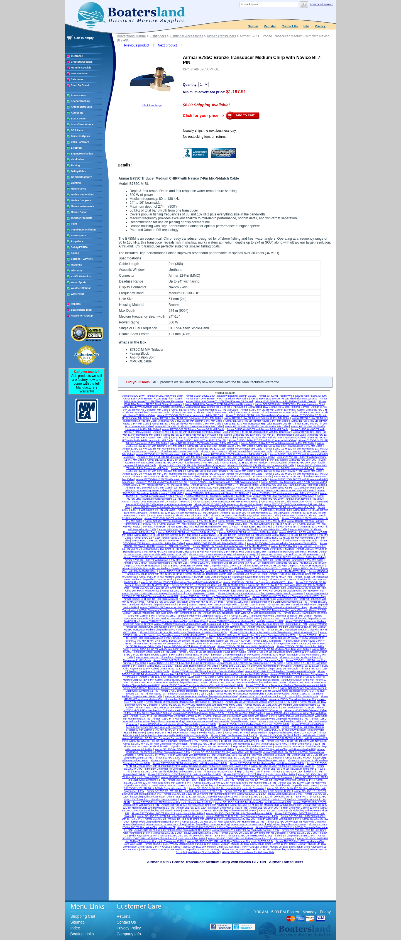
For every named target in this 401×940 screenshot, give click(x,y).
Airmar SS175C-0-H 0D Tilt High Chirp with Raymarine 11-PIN (224, 743)
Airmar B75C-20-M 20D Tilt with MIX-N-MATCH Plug (215, 543)
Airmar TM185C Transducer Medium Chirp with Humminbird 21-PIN (269, 624)
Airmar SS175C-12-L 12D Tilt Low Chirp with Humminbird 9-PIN (199, 793)
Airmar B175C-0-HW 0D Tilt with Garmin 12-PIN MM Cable (257, 418)
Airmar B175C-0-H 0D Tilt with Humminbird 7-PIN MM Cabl (190, 415)
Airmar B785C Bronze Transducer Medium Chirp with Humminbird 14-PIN (202, 685)
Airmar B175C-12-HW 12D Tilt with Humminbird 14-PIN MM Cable (277, 443)
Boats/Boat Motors (82, 124)
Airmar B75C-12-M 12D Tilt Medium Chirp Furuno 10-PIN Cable (262, 668)
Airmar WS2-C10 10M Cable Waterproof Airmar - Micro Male (227, 504)
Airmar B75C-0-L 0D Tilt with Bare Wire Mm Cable (287, 507)
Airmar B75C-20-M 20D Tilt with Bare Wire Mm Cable (178, 515)
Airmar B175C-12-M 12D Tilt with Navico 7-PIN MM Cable (235, 454)
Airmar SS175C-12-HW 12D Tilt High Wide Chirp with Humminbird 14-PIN (235, 782)
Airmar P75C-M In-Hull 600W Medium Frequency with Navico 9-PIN (184, 732)
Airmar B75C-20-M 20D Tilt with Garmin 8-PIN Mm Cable (247, 518)
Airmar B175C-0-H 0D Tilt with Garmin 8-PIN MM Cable (202, 412)
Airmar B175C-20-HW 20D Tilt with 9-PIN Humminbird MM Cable (159, 473)
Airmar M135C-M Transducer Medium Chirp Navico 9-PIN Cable (231, 699)
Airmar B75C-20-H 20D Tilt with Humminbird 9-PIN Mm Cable (289, 560)
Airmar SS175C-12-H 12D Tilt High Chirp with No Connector (259, 777)
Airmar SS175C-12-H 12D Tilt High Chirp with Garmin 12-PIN (167, 771)
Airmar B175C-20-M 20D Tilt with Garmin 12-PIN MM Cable (166, 476)
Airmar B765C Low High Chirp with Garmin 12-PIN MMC (157, 487)
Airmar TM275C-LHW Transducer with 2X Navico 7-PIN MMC (156, 501)
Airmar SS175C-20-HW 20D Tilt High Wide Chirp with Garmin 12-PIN (183, 819)
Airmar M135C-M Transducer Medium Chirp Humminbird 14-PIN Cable (278, 696)
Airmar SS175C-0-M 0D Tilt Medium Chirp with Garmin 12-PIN (250, 760)
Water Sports (79, 282)
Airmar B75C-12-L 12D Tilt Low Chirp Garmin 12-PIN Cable (250, 663)
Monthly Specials (81, 67)
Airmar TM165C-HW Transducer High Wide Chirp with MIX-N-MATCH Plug (265, 607)
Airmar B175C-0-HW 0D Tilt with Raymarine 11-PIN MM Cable (186, 418)
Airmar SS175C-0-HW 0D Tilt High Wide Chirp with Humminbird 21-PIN (194, 749)
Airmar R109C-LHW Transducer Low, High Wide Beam (152, 395)
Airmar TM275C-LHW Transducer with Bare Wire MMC (283, 496)
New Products (79, 73)
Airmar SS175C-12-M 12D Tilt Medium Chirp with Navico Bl (195, 805)
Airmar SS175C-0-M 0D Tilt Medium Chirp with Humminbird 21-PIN (267, 763)
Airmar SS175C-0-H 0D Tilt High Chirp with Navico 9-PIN (232, 741)
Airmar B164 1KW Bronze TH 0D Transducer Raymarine (217, 398)
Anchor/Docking (81, 101)
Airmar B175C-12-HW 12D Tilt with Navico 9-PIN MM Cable (220, 446)
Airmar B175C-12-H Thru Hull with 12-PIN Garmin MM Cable (197, 434)
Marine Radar (79, 212)
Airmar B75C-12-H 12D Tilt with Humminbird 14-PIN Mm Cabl (235, 535)
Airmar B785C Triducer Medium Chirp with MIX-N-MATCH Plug (271, 571)
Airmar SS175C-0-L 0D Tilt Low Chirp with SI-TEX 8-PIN (182, 760)
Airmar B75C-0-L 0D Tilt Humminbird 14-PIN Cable (245, 646)
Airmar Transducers (221, 36)
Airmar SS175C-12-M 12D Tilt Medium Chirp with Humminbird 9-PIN (253, 802)
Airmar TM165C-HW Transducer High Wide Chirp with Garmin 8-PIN (227, 604)
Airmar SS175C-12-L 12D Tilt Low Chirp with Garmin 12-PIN (257, 791)
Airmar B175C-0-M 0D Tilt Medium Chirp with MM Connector (257, 432)
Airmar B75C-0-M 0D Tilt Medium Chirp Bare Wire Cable (278, 649)
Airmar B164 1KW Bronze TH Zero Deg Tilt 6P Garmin (153, 398)
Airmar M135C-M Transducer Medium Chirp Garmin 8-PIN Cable (201, 696)
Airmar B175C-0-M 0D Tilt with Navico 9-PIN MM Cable (257, 429)
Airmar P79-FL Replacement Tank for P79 (234, 735)
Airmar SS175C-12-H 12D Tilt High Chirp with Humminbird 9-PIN (259, 774)
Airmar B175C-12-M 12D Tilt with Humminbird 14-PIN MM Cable (236, 451)
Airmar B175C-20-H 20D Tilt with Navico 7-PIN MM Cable (254, 462)
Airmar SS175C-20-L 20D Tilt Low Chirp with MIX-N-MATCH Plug (198, 590)
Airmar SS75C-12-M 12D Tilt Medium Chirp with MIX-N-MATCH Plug (236, 599)
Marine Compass (81, 200)
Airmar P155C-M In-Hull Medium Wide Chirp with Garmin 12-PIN (166, 716)
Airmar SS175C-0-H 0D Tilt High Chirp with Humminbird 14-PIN (224, 738)
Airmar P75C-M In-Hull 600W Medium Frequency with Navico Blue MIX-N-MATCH (270, 732)
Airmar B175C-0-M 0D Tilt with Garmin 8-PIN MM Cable (193, 429)
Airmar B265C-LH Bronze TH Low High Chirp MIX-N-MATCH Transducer (283, 565)
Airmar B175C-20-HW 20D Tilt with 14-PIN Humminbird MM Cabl (278, 468)
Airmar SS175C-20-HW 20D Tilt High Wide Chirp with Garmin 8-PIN (262, 819)
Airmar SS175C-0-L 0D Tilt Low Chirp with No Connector (250, 757)
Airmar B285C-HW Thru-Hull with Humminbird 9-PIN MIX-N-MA (203, 526)
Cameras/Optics (80, 136)
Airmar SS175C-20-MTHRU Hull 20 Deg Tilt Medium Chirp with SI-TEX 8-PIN (230, 841)
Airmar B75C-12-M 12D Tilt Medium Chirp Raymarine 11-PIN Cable (254, 677)
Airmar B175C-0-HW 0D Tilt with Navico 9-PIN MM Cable (256, 420)
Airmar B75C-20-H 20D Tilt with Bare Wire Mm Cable (222, 540)
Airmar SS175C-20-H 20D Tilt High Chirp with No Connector (170, 816)
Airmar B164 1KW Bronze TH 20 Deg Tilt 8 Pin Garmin (285, 401)
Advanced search (321, 4)
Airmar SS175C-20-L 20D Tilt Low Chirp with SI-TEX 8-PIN (192, 835)
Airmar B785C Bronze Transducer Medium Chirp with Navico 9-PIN (160, 688)
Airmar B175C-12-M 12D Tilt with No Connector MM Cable (229, 448)
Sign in (253, 26)
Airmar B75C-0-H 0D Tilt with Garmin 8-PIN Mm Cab (187, 532)
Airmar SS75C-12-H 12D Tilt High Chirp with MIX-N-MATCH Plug (160, 599)
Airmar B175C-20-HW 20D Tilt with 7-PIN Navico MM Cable (289, 471)
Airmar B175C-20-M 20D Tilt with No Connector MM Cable (229, 473)
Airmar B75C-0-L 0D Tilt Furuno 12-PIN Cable (189, 646)
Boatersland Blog (81, 309)
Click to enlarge (152, 105)
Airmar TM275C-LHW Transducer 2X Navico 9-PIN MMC (291, 498)
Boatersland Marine (131, 36)
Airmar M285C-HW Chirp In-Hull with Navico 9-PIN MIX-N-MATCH (257, 549)
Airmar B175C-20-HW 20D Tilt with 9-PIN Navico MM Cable (220, 471)
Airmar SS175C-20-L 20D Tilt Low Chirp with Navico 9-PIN (185, 832)
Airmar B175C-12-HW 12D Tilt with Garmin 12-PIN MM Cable (204, 443)
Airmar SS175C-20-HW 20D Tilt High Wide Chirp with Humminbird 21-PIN (223, 821)
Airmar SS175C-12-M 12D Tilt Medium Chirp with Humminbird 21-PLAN (172, 802)
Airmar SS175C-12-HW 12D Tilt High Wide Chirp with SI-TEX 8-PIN (184, 791)
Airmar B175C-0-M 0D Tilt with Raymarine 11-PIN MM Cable (189, 426)
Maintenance (78, 188)
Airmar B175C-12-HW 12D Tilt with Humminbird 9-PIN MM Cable (159, 448)
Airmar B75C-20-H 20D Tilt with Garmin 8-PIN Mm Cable (293, 557)
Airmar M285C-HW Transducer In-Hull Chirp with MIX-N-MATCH (281, 551)
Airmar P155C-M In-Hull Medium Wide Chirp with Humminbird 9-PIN (270, 718)
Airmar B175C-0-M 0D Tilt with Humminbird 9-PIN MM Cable (187, 432)
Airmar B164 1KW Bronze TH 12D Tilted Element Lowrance (284, 398)
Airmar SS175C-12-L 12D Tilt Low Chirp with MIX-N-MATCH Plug (168, 587)
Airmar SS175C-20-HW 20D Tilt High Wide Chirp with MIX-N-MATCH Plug (187, 824)
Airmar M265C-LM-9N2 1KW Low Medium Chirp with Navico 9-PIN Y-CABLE (271, 707)
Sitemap (77, 922)
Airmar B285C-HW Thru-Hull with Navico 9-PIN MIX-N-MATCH (261, 523)
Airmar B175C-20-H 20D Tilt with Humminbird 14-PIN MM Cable (251, 459)
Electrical (76, 147)
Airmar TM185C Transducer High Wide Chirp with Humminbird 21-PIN (242, 613)
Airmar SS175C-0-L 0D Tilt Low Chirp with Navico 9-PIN (186, 757)
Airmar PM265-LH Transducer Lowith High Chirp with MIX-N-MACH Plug (251, 576)
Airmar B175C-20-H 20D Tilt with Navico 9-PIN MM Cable (187, 462)
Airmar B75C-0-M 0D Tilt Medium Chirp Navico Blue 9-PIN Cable (241, 657)
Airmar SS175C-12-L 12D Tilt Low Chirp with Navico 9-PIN (269, 793)
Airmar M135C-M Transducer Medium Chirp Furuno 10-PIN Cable (252, 693)
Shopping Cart (83, 916)
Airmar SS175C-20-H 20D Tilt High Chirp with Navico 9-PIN (239, 813)
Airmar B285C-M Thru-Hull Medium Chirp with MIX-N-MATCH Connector (250, 568)
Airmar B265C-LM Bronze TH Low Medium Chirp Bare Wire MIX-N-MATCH (225, 638)
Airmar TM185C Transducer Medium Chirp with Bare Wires (174, 621)
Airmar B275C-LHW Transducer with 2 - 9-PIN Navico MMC (156, 485)
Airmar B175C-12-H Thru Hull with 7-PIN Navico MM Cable (272, 437)
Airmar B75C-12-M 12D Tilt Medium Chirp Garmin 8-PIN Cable (280, 671)
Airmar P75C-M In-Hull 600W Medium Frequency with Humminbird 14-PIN (220, 729)
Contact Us (290, 26)
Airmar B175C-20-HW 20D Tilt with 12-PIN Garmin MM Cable (205, 468)
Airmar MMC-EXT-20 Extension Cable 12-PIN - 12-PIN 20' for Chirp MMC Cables (218, 713)
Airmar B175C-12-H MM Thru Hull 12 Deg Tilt (201, 440)
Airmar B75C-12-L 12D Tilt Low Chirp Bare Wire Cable (253, 660)
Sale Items (77, 79)
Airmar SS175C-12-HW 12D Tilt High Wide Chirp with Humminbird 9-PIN (199, 785)
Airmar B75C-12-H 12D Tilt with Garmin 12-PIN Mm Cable (166, 535)
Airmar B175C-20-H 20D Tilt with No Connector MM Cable (242, 457)
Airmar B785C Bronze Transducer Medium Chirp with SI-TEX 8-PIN (198, 690)
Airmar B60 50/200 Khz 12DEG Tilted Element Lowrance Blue (289, 404)
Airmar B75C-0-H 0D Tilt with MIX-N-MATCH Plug (229, 507)
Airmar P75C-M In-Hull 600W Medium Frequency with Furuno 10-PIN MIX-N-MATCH (232, 727)
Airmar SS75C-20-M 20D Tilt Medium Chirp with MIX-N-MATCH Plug (185, 601)
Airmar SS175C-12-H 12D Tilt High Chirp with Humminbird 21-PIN (184, 774)
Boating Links (82, 934)
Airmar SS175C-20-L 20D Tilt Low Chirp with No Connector (254, 832)
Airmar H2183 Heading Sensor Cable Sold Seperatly (154, 490)
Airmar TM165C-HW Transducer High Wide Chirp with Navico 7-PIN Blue (180, 607)
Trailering (76, 264)
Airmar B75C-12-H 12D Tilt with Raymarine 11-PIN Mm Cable (184, 512)
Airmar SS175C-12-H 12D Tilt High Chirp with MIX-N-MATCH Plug (208, 585)
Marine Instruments (82, 206)
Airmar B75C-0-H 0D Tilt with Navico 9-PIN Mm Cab (248, 532)
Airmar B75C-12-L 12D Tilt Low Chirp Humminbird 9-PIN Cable (256, 665)
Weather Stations (81, 288)
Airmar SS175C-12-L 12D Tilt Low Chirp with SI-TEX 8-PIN (273, 796)
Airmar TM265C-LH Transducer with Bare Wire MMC (285, 490)
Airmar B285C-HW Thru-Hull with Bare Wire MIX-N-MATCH (166, 507)
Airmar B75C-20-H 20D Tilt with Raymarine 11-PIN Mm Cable (255, 512)
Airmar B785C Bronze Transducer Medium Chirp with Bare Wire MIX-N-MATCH (208, 679)
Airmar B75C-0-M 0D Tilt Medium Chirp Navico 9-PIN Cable (169, 657)
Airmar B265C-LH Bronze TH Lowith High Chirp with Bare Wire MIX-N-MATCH (252, 635)
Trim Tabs (77, 270)
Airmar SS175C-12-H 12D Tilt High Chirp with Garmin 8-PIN (237, 771)
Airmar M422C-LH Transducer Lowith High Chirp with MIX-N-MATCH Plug (226, 574)
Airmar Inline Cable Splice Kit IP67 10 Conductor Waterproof (288, 487)
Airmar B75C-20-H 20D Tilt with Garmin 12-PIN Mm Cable (155, 557)
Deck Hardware (80, 142)
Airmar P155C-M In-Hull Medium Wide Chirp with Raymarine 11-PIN (178, 724)
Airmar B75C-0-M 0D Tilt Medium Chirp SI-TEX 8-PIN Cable (186, 660)
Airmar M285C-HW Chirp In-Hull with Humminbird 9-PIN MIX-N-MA (205, 551)
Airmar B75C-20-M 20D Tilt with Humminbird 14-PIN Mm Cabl (179, 518)
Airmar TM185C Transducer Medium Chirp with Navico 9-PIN (211, 626)
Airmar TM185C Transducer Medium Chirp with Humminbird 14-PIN (191, 624)
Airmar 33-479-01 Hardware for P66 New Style (248, 852)
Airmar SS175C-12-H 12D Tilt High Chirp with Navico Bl (192, 777)
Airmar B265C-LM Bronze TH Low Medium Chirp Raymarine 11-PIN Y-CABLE (266, 643)
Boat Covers (78, 118)
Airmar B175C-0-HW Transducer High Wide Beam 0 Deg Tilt (257, 423)
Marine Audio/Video (82, 194)
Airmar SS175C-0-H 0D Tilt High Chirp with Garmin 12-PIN (292, 735)
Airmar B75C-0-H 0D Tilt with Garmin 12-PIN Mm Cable (256, 529)
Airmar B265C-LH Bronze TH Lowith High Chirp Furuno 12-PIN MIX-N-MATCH (183, 632)
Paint (74, 223)
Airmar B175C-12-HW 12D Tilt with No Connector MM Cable (262, 440)
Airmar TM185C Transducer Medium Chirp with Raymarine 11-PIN (246, 621)
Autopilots (77, 112)
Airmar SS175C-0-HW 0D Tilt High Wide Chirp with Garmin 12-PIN (160, 746)
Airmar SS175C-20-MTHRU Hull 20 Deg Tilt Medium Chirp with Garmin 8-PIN (264, 849)
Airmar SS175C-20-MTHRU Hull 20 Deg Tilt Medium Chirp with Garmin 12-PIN (271, 835)
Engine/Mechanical (82, 153)
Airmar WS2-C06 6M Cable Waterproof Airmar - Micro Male (159, 504)
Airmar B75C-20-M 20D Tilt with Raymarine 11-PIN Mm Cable (245, 515)
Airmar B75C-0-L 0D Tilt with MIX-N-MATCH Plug (205, 510)
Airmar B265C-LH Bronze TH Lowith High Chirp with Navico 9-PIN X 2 (202, 565)
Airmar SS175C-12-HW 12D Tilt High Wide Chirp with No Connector (226, 788)
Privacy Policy (129, 928)
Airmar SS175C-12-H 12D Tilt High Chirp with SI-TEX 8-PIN (201, 780)
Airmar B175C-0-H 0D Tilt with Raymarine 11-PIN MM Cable (204, 409)
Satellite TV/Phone (82, 258)
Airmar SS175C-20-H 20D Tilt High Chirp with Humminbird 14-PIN (219, 810)
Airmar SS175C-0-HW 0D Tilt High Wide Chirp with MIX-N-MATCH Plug (181, 582)
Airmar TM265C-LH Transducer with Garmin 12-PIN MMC (217, 493)
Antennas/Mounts (81, 106)
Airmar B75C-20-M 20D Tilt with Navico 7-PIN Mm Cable (285, 540)
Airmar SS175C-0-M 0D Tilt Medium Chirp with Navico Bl (282, 766)
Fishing (75, 165)
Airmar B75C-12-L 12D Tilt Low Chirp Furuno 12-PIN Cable (182, 663)
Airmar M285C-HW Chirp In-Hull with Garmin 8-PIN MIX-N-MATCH (180, 549)
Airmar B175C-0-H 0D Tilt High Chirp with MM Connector (257, 415)
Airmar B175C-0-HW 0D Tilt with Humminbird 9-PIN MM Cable (186, 423)
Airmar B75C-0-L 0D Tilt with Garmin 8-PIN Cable (159, 649)
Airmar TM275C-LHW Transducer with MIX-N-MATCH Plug (225, 501)
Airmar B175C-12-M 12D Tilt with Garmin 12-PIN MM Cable (165, 451)
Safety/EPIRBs (79, 247)
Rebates (76, 304)
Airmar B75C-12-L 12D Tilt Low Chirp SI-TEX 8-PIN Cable (192, 668)
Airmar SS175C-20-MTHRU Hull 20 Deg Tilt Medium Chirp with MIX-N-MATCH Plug (168, 593)
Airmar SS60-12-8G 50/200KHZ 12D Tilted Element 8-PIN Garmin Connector (260, 593)
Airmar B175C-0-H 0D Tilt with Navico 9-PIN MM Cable (266, 412)
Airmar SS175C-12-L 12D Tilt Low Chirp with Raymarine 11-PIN (202, 796)
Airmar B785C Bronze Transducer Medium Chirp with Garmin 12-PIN (247, 682)
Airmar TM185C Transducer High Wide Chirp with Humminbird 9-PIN (222, 618)
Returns (123, 916)
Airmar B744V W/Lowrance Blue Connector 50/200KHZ (153, 407)
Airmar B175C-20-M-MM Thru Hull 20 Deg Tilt (161, 482)
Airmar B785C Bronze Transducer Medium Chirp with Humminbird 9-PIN (286, 685)
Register (270, 26)
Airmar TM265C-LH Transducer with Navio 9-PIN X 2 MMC (284, 493)
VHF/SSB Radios (81, 276)
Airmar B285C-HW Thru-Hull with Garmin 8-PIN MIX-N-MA (191, 523)
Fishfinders (78, 159)
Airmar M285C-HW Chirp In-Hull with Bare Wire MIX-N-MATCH (282, 543)
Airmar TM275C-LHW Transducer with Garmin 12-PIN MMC (223, 498)
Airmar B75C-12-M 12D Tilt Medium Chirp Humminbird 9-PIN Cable (230, 674)
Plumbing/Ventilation (83, 229)
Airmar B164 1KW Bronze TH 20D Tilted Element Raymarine (218, 404)
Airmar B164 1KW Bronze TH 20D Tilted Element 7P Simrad (219, 401)
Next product (170, 45)
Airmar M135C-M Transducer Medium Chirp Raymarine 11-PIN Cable (184, 702)
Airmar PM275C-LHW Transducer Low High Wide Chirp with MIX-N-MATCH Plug (222, 579)
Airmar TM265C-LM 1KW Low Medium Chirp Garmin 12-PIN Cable (258, 844)
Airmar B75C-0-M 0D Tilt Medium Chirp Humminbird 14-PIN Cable (222, 654)
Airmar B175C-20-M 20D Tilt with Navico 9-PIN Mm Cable (168, 479)
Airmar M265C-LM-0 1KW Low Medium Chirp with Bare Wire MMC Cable (201, 704)
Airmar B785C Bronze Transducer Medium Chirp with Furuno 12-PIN (169, 682)
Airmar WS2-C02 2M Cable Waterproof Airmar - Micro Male (294, 501)
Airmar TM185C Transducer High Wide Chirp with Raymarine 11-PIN (213, 610)
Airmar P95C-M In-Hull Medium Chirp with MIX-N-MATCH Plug (174, 576)
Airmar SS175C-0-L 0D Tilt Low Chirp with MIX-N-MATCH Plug (258, 582)
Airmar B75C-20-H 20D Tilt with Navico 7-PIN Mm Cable (221, 560)
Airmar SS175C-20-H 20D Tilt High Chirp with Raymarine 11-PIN (242, 816)
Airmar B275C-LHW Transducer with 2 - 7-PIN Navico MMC (224, 485)
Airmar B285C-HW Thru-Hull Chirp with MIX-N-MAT (269, 526)
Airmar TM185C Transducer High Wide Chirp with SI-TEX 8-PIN (266, 615)
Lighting (76, 182)
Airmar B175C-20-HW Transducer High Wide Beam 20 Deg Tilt (224, 554)
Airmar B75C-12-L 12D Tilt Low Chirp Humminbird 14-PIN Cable (182, 665)
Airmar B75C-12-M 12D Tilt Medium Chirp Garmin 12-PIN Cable (207, 671)
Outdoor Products (81, 218)
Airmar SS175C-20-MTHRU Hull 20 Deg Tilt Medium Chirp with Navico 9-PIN (280, 590)
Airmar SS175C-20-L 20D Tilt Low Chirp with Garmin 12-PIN (245, 830)
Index (75, 928)
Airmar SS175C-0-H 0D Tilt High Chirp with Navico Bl (296, 741)
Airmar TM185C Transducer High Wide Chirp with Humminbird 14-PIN (162, 613)
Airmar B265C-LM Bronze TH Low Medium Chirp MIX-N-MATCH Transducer (164, 568)
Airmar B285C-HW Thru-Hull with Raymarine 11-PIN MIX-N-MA (180, 521)
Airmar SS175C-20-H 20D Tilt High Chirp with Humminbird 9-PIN (167, 813)
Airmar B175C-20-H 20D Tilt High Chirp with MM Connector (192, 465)
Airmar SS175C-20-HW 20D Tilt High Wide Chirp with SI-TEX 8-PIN (172, 830)
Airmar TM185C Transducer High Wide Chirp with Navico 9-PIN (193, 615)
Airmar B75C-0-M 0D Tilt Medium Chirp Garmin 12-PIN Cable (282, 652)
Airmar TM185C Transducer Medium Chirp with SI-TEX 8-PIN (282, 626)
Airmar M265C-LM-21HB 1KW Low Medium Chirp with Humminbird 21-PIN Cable (180, 707)
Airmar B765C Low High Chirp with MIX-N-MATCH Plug (222, 487)
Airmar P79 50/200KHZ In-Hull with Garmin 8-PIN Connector (220, 490)
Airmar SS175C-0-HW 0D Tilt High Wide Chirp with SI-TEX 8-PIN (253, 755)
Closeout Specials (82, 61)
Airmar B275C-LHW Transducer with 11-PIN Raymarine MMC (224, 482)
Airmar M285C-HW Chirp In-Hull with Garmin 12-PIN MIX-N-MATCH (230, 546)
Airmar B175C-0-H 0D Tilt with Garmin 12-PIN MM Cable (272, 409)
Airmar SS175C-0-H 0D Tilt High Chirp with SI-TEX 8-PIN (293, 743)
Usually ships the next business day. (210, 130)
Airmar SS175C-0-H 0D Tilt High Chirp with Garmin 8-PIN (154, 738)
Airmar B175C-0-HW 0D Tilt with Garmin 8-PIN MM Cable (190, 420)
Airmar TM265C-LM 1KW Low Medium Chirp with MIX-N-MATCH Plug (180, 849)
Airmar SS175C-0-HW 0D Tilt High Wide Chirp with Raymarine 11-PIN (176, 755)
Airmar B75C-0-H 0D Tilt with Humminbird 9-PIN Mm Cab (155, 562)
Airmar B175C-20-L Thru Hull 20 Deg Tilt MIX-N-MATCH (292, 554)
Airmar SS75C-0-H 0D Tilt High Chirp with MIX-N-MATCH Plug (215, 596)
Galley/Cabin (78, 171)
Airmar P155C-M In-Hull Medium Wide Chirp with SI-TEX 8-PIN (254, 724)
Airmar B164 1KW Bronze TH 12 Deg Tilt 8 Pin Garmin (278, 407)
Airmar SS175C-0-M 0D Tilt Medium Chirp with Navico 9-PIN (215, 766)
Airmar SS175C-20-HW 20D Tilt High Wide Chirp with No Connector (215, 827)
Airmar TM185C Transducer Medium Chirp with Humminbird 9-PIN (227, 629)
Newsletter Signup (82, 315)
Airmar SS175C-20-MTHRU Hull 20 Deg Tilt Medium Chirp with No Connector (251, 838)
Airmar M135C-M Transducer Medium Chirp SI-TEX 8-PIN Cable (261, 702)
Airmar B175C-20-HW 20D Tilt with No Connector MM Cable (260, 465)
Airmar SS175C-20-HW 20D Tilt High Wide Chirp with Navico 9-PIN (268, 824)
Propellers (77, 241)
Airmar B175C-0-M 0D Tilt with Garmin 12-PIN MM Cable (256, 426)
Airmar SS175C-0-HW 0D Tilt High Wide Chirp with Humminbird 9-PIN (276, 749)
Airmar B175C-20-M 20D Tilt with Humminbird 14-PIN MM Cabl (236, 476)
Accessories (78, 95)
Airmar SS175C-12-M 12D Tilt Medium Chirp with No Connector (265, 805)
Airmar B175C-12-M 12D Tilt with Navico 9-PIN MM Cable (168, 454)
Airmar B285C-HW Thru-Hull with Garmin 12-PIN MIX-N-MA (251, 521)
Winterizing (77, 294)
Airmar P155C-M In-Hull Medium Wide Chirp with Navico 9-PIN (221, 721)
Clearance (77, 56)
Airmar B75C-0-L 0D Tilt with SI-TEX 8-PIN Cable (216, 649)
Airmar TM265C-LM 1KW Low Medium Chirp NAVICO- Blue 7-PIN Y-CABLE (215, 846)
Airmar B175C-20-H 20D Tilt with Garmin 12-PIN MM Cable (180, 459)
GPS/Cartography (81, 177)
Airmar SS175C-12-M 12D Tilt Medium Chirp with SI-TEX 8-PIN (212, 807)
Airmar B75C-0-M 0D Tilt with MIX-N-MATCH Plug (262, 510)
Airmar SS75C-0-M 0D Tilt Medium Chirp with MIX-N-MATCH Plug (289, 596)
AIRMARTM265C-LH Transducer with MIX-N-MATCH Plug (218, 496)
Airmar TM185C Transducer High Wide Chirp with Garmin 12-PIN (289, 610)
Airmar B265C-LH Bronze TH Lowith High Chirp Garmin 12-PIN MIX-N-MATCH (273, 632)
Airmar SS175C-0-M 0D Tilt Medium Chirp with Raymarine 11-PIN (223, 768)
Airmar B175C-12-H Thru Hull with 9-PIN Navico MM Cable (203, 437)
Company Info (129, 934)
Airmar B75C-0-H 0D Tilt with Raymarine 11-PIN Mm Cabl (191, 529)
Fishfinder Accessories (186, 36)
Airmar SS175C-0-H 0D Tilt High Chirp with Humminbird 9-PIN (163, 741)
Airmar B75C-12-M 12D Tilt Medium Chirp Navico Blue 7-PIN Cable (177, 677)
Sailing (75, 253)
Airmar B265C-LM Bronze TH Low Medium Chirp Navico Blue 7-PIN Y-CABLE (177, 643)
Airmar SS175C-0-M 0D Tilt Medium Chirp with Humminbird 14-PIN (190, 763)
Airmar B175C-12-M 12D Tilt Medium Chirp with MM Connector (173, 457)
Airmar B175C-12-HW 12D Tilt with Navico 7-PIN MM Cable (289, 446)
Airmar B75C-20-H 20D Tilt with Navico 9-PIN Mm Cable (156, 560)
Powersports (78, 235)
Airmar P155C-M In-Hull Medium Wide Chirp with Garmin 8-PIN (240, 716)
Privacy (320, 26)
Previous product (133, 45)
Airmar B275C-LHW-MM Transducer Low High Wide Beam (293, 485)
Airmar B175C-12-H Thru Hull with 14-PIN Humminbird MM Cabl (268, 434)
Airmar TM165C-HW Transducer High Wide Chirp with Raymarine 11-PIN (266, 601)
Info (306, 26)
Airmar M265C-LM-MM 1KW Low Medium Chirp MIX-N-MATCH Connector (240, 710)
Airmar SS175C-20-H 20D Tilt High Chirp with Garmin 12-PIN (283, 807)
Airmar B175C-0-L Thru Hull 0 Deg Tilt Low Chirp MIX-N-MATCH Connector (232, 562)
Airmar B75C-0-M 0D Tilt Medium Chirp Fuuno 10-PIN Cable (212, 652)
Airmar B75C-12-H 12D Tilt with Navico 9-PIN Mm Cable (165, 537)
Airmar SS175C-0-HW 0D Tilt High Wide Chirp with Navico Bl (227, 752)
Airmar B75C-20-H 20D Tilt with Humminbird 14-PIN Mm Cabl (224, 557)
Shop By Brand (80, 85)
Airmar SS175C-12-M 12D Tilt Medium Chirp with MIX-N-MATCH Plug (246, 587)
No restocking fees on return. (204, 137)
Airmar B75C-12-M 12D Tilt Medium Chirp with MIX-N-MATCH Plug (196, 571)
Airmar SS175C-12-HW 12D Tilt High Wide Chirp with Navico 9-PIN (280, 785)
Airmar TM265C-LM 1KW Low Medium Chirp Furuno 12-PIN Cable (182, 844)
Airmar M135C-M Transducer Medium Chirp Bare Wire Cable (179, 693)
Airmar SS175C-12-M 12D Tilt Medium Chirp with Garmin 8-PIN (215, 799)
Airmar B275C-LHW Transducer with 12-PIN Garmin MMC (293, 482)
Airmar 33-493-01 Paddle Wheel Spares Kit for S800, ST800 (292, 395)
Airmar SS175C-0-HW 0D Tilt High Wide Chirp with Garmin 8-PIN (236, 746)
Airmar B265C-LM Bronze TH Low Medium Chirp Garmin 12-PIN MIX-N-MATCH (205, 640)
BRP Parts (77, 130)
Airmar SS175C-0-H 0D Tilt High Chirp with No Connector (155, 743)
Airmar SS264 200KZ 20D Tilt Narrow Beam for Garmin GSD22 (221, 395)
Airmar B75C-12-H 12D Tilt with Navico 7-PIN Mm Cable (230, 537)
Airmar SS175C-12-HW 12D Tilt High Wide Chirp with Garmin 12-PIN (275, 780)
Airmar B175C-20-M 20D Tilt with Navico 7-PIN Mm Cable (235, 479)
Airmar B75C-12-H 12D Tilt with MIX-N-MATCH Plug (161, 540)
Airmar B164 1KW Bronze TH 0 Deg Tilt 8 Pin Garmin (216, 407)
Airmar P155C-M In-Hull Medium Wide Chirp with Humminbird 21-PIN (191, 718)
